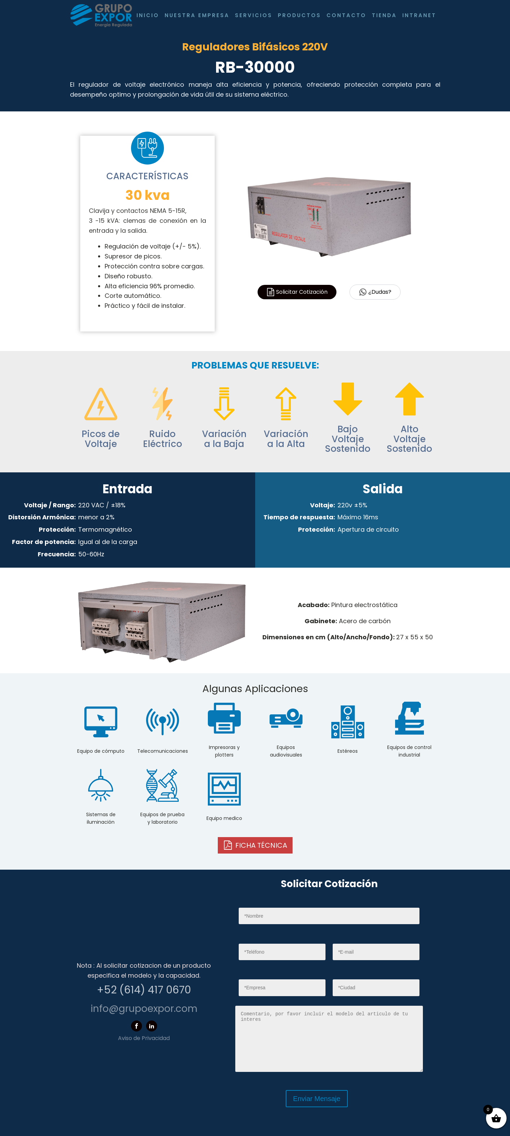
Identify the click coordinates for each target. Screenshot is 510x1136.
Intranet (419, 15)
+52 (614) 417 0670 (144, 990)
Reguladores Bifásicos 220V (255, 47)
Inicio (148, 15)
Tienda (384, 15)
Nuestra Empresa (197, 15)
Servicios (253, 15)
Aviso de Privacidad (144, 1038)
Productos (299, 15)
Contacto (346, 15)
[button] (255, 845)
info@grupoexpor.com (144, 1008)
